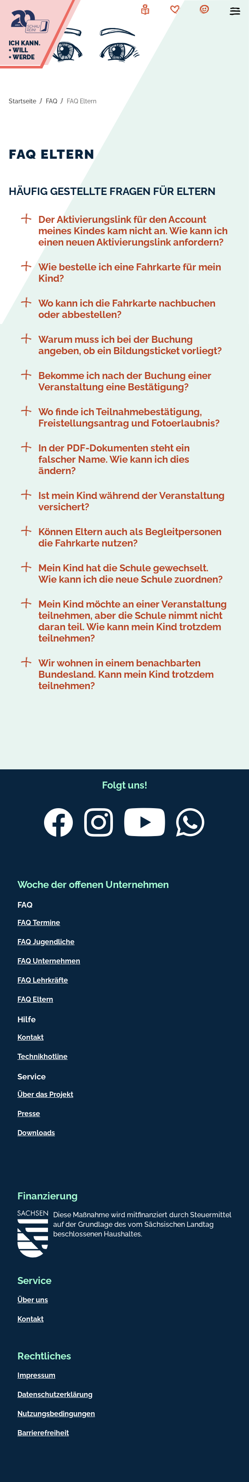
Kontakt (30, 1037)
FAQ (51, 101)
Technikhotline (42, 1056)
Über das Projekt (45, 1094)
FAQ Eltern (81, 101)
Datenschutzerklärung (54, 1394)
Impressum (36, 1375)
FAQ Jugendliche (46, 942)
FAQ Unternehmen (48, 961)
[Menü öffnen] (235, 13)
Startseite (22, 101)
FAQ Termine (38, 923)
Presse (28, 1114)
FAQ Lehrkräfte (42, 980)
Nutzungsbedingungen (56, 1414)
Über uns (32, 1300)
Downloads (36, 1133)
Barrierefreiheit (43, 1433)
